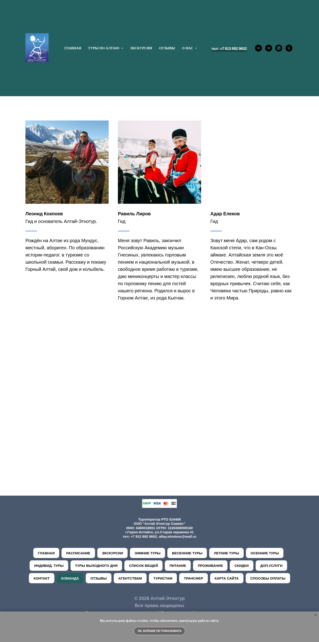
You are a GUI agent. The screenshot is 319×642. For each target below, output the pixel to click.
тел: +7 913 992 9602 (229, 49)
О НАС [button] (188, 48)
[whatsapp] (278, 48)
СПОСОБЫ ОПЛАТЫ (267, 578)
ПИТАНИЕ (177, 566)
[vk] (258, 48)
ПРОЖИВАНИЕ (210, 566)
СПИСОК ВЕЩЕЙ (143, 566)
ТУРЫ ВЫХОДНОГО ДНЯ (96, 566)
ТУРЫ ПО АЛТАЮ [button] (104, 48)
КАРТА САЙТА (227, 578)
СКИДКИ (241, 566)
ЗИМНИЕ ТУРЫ (147, 553)
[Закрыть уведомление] (315, 615)
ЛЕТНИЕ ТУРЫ (226, 553)
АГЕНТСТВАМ (130, 578)
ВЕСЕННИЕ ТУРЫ (187, 553)
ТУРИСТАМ (162, 578)
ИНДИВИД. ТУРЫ (49, 566)
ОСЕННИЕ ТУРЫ (265, 553)
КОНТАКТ (41, 578)
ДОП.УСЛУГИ (271, 566)
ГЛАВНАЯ (72, 48)
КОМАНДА (70, 578)
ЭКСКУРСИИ (141, 48)
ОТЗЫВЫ (167, 48)
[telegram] (268, 48)
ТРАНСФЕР (193, 578)
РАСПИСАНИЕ (78, 553)
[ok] (288, 48)
